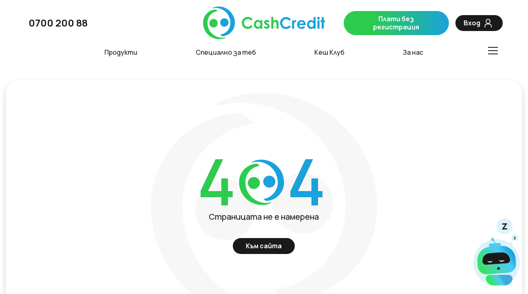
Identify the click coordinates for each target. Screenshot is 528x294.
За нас (413, 52)
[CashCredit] (263, 23)
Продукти (120, 52)
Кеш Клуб (329, 52)
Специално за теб (226, 52)
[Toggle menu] (492, 50)
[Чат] (496, 252)
